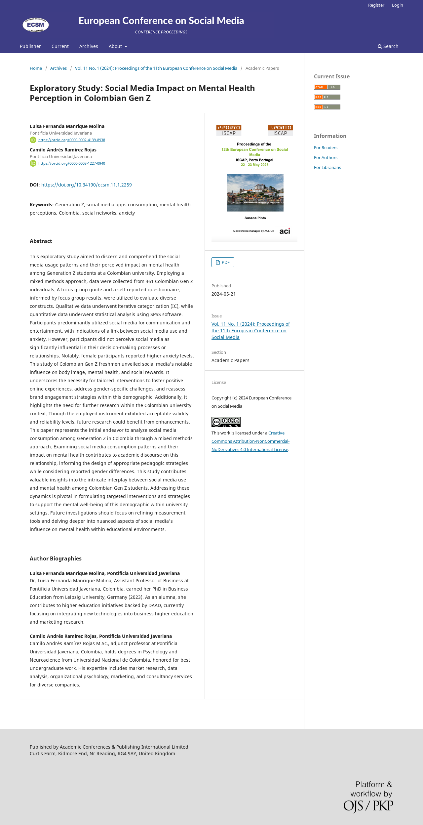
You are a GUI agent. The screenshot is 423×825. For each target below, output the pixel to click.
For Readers (325, 147)
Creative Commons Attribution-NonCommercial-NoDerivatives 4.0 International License (250, 441)
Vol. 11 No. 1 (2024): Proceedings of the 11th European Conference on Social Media (156, 68)
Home (36, 68)
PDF (225, 262)
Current (60, 46)
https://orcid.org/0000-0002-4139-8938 (71, 140)
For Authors (325, 157)
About (116, 46)
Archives (88, 46)
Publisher (30, 46)
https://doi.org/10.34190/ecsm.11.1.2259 (86, 185)
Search (388, 46)
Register (376, 5)
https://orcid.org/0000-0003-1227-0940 (71, 163)
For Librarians (327, 167)
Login (397, 5)
